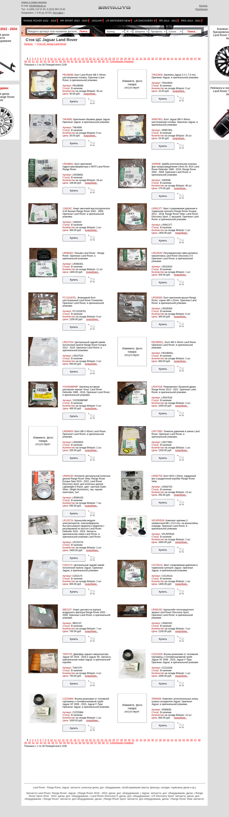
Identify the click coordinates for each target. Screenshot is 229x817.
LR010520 (166, 266)
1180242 (77, 222)
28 (121, 58)
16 (75, 58)
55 (49, 61)
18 (82, 58)
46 (191, 58)
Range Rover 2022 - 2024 (39, 20)
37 (156, 58)
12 (59, 58)
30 (129, 58)
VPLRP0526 (167, 534)
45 (187, 58)
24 (106, 58)
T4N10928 (166, 83)
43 (180, 58)
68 (99, 61)
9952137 (77, 623)
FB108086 (77, 85)
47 (195, 58)
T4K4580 (77, 127)
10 (51, 58)
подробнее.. (89, 93)
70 (107, 61)
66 (91, 61)
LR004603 (77, 442)
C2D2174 (77, 576)
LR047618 (166, 397)
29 (125, 58)
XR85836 (166, 709)
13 (63, 58)
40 (168, 58)
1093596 (166, 180)
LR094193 (77, 497)
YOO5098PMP (80, 400)
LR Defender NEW (118, 20)
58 (60, 61)
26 (113, 58)
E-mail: (25, 5)
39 (164, 58)
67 (95, 61)
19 (86, 58)
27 (117, 58)
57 (56, 61)
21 (94, 58)
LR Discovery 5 (144, 20)
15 (71, 58)
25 (109, 58)
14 (67, 58)
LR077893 (166, 442)
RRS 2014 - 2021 (190, 20)
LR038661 (77, 174)
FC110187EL (79, 311)
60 (68, 61)
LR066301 (77, 264)
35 (148, 58)
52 (37, 61)
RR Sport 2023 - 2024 (74, 20)
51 (33, 61)
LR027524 (77, 355)
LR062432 (166, 623)
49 (25, 61)
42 (176, 58)
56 (52, 61)
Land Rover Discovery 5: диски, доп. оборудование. (120, 796)
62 (76, 61)
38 (160, 58)
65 (88, 61)
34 (144, 58)
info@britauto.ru (37, 5)
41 (172, 58)
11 (55, 58)
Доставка (58, 12)
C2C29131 (167, 576)
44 (183, 58)
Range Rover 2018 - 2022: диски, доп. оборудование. (109, 793)
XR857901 (167, 130)
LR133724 (77, 542)
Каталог (203, 5)
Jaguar (97, 20)
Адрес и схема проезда (34, 2)
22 (98, 58)
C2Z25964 (77, 712)
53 (41, 61)
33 (141, 58)
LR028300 (166, 308)
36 (152, 58)
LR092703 (166, 486)
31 (133, 58)
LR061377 (166, 224)
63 (80, 61)
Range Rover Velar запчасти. (187, 798)
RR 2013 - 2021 (168, 20)
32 (137, 58)
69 (103, 61)
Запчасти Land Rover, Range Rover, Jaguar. (51, 793)
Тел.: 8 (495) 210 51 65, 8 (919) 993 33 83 (43, 9)
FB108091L (167, 353)
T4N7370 (77, 667)
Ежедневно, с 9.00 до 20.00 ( (37, 12)
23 (102, 58)
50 (29, 61)
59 (64, 61)
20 (90, 58)
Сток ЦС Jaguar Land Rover (51, 44)
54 (45, 61)
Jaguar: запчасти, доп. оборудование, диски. (168, 793)
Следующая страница (122, 61)
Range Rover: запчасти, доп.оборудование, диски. (73, 798)
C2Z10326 (166, 667)
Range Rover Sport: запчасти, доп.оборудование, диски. (136, 798)
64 (83, 61)
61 (72, 61)
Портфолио (201, 9)
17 (78, 58)
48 (199, 58)
